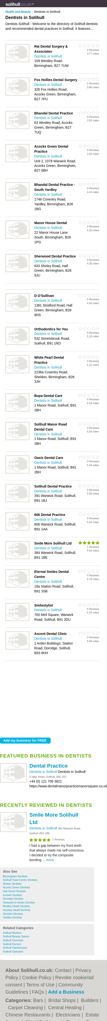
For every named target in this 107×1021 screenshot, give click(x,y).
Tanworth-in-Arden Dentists (19, 902)
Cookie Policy (36, 977)
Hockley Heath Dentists (16, 909)
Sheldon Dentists (13, 913)
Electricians (69, 1014)
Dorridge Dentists (13, 898)
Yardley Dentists (12, 917)
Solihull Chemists (13, 940)
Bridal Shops (62, 1000)
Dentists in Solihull (43, 772)
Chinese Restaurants (28, 1014)
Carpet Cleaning (26, 1007)
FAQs (38, 992)
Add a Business (66, 992)
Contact (63, 970)
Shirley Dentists (12, 883)
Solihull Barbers (12, 932)
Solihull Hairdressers (15, 947)
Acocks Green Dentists (16, 887)
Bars (39, 1000)
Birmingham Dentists (15, 876)
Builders (90, 1000)
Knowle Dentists (12, 895)
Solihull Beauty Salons (16, 936)
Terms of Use (40, 984)
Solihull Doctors (12, 944)
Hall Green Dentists (14, 891)
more (50, 860)
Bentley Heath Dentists (16, 906)
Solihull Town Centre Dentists (20, 879)
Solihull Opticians (13, 951)
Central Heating (65, 1007)
